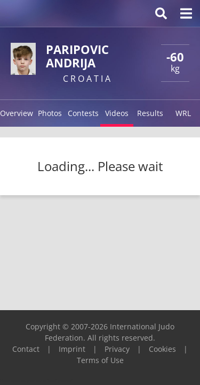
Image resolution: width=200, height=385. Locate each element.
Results (150, 113)
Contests (83, 113)
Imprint (72, 349)
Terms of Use (100, 360)
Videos (117, 113)
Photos (50, 113)
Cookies (162, 349)
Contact (25, 349)
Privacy (117, 349)
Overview (16, 113)
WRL (183, 113)
